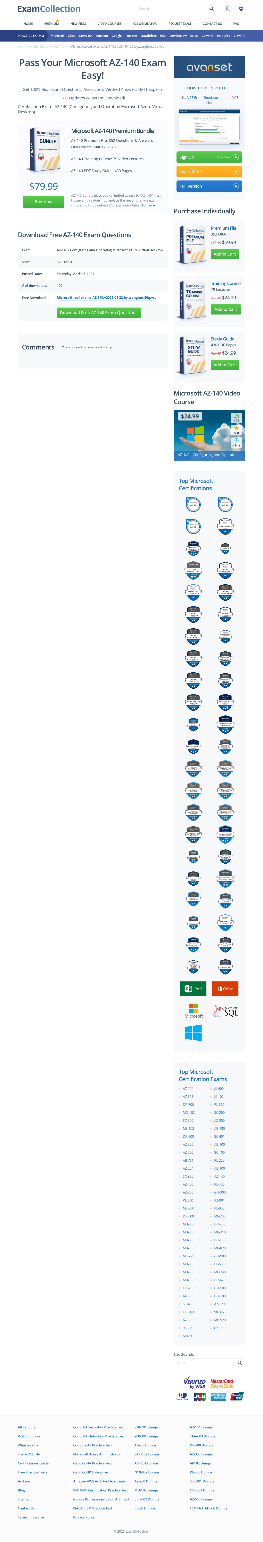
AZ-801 (219, 1200)
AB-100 (219, 1144)
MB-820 (220, 1248)
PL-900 (219, 1208)
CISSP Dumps (144, 1508)
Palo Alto (223, 36)
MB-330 (188, 1240)
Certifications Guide (33, 1463)
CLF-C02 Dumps (146, 1499)
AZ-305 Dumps (201, 1454)
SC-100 (219, 1152)
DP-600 (188, 1136)
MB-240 (220, 1272)
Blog (21, 1490)
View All (239, 36)
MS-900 (188, 1208)
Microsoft (57, 36)
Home (28, 23)
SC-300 (188, 1120)
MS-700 (219, 1216)
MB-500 (188, 1272)
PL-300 (219, 1104)
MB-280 (188, 1232)
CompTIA (85, 36)
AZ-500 (188, 1144)
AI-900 (219, 1088)
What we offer (29, 1445)
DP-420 (219, 1280)
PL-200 (219, 1160)
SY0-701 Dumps (146, 1427)
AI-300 (187, 1296)
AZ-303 (188, 1320)
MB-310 (220, 1232)
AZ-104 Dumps (201, 1427)
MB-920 (220, 1320)
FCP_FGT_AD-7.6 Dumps (208, 1508)
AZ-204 (188, 1168)
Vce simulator (145, 23)
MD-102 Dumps (146, 1490)
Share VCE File (29, 1454)
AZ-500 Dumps (201, 1499)
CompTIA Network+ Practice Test (99, 1436)
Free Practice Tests (32, 1472)
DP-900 (219, 1224)
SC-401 (219, 1136)
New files (78, 23)
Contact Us (26, 1508)
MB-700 (188, 1280)
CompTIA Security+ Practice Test (98, 1427)
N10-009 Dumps (146, 1472)
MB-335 (188, 1264)
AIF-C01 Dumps (146, 1463)
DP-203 (188, 1312)
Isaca (194, 36)
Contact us (212, 23)
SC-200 (219, 1112)
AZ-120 (219, 1304)
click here (147, 205)
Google (117, 36)
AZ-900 (219, 1120)
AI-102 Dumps (201, 1463)
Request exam (180, 23)
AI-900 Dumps (145, 1445)
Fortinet (131, 36)
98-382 (219, 1312)
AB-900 (219, 1168)
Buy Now (43, 201)
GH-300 (220, 1192)
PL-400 (219, 1184)
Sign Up (209, 157)
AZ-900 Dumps (145, 1481)
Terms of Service (31, 1517)
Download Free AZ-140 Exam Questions (99, 312)
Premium (51, 23)
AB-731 (188, 1160)
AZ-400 (188, 1184)
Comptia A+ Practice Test (92, 1445)
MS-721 (188, 1256)
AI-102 (219, 1096)
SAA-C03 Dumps (202, 1436)
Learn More (209, 171)
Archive (24, 1481)
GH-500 (220, 1288)
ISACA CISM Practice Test (92, 1508)
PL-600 (188, 1200)
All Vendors (27, 1427)
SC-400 (188, 1304)
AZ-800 (188, 1192)
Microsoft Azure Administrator (97, 1454)
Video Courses (109, 23)
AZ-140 (59, 46)
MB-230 (188, 1248)
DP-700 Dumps (201, 1445)
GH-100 (220, 1296)
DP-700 (188, 1104)
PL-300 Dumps (201, 1472)
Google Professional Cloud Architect (101, 1499)
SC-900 (188, 1176)
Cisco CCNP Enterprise (90, 1472)
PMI (163, 36)
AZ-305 (188, 1096)
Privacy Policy (84, 1517)
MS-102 (188, 1128)
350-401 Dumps (202, 1481)
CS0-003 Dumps (202, 1490)
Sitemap (24, 1499)
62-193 (219, 1328)
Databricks (149, 36)
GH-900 (220, 1256)
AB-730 (219, 1128)
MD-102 (189, 1112)
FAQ (236, 23)
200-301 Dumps (146, 1436)
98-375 (188, 1328)
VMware (208, 36)
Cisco (71, 36)
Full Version (209, 186)
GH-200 (188, 1288)
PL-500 (219, 1264)
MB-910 (188, 1336)
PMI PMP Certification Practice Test (100, 1490)
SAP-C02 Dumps (146, 1454)
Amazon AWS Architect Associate (99, 1481)
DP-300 (188, 1216)
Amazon (102, 36)
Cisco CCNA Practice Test (92, 1463)
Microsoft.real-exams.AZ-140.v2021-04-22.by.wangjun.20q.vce (106, 297)
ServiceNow (178, 36)
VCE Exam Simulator (203, 97)
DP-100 (219, 1240)
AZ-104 (188, 1088)
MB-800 (188, 1224)
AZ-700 (188, 1152)
